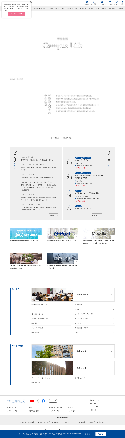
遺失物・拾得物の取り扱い (40, 318)
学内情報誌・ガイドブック (40, 304)
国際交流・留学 (72, 8)
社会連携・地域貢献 (86, 8)
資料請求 (93, 3)
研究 (63, 8)
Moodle (94, 410)
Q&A (76, 332)
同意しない (88, 434)
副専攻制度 (78, 304)
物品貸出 (34, 323)
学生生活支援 (67, 138)
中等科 (65, 422)
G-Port (93, 403)
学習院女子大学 (43, 422)
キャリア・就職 (101, 8)
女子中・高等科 (78, 422)
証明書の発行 (36, 332)
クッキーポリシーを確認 (55, 434)
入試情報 (120, 8)
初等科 (91, 422)
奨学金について (80, 378)
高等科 (56, 422)
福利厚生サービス (81, 309)
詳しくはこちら (15, 14)
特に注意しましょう (38, 314)
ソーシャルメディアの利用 (84, 314)
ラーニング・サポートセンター (42, 378)
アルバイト (35, 309)
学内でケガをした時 (81, 318)
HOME (12, 79)
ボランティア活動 (37, 328)
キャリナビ (95, 406)
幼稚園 (101, 422)
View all (51, 215)
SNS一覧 (53, 401)
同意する (100, 434)
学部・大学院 (54, 8)
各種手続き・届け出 (81, 328)
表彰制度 (78, 323)
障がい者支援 (36, 382)
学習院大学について (41, 8)
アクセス (110, 3)
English (116, 3)
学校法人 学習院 (27, 422)
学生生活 (112, 8)
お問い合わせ (102, 3)
